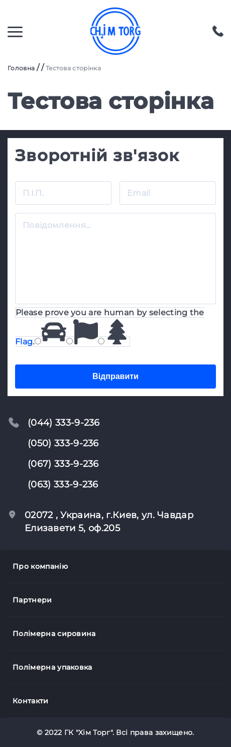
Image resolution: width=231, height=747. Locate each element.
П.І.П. (33, 178)
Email (139, 178)
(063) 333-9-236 (63, 484)
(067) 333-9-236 (63, 463)
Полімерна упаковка (52, 667)
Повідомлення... (57, 210)
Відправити (115, 376)
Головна (21, 68)
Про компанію (40, 566)
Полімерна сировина (54, 633)
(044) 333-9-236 (64, 422)
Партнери (32, 599)
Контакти (31, 700)
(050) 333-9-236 (63, 443)
